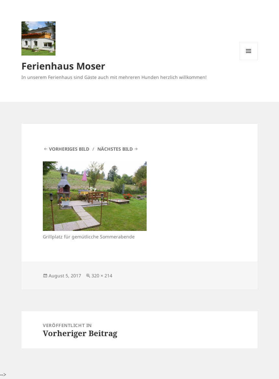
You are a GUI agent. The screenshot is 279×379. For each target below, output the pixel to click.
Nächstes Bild (115, 149)
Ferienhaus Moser (63, 65)
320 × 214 (101, 275)
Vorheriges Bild (69, 149)
